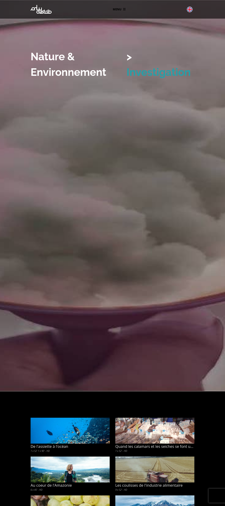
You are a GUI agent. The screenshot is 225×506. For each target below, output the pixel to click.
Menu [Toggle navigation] (119, 9)
